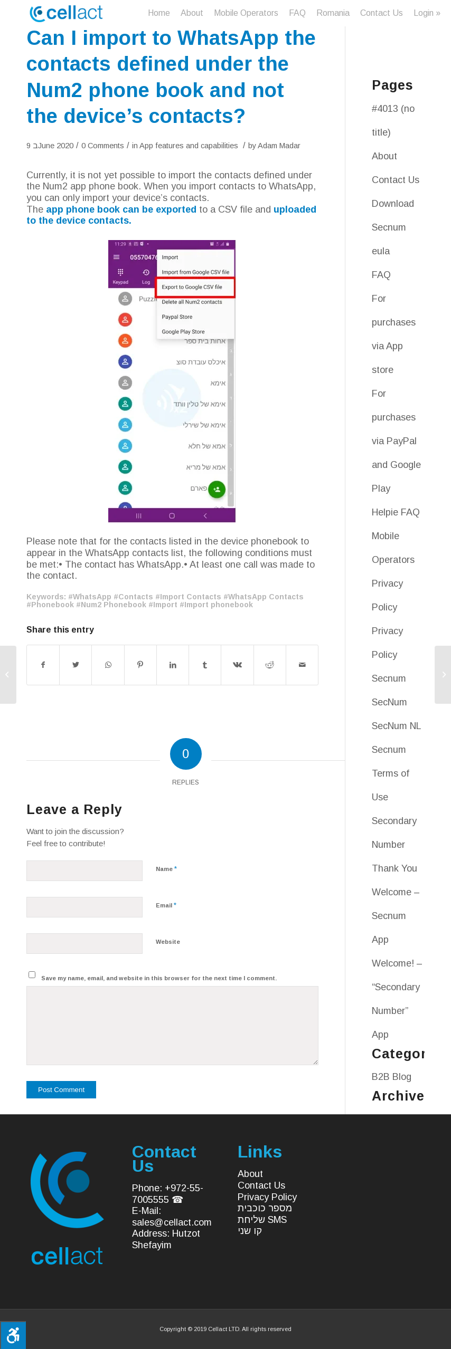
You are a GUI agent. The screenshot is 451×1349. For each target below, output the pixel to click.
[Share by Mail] (302, 665)
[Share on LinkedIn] (173, 665)
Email (166, 905)
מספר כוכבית (265, 1208)
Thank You (394, 868)
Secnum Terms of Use (390, 773)
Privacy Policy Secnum (389, 655)
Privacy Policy (267, 1197)
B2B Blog (391, 1076)
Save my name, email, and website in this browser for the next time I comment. (159, 978)
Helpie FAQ (396, 512)
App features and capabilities (188, 145)
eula (381, 251)
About (384, 156)
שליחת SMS (262, 1219)
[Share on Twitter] (75, 665)
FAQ (381, 275)
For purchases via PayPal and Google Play (396, 441)
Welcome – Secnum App (396, 916)
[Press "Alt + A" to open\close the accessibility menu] (13, 1335)
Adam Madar (279, 145)
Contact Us (395, 180)
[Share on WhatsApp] (108, 665)
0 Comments (102, 145)
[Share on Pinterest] (140, 665)
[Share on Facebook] (43, 665)
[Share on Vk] (237, 665)
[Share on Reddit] (270, 665)
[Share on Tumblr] (205, 665)
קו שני (250, 1231)
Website (168, 942)
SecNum (389, 702)
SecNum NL (396, 726)
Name (166, 869)
